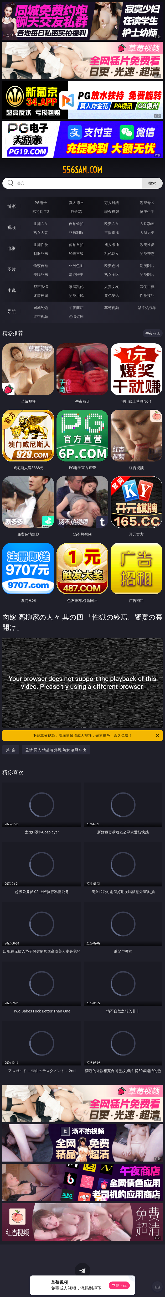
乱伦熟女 (111, 253)
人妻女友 (111, 286)
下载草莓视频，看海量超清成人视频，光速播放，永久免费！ (96, 735)
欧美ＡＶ (111, 223)
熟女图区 (111, 274)
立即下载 (119, 1285)
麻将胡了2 (40, 211)
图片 (11, 269)
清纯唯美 (76, 274)
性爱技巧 (147, 295)
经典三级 (76, 253)
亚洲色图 (76, 265)
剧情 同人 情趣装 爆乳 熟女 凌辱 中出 (55, 749)
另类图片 (147, 274)
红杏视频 (40, 316)
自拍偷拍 (76, 223)
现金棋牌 (111, 211)
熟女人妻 (40, 232)
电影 (11, 248)
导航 (11, 311)
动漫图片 (147, 265)
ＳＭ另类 (147, 232)
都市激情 (40, 286)
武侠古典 (147, 286)
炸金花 (76, 211)
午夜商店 (76, 307)
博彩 (11, 206)
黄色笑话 (111, 295)
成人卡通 (111, 244)
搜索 (152, 183)
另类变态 (147, 253)
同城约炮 (40, 307)
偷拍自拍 (76, 244)
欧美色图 (111, 265)
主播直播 (111, 232)
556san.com (82, 170)
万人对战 (111, 202)
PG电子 (41, 202)
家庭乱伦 (76, 286)
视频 (11, 227)
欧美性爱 (147, 244)
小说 (11, 290)
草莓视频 (111, 307)
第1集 (11, 749)
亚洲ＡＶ (40, 223)
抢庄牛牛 (147, 211)
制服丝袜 (40, 253)
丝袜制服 (76, 232)
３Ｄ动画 (147, 223)
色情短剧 (76, 316)
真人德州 (76, 202)
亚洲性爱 (40, 244)
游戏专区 (147, 202)
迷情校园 (40, 295)
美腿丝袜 (40, 274)
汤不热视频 (147, 307)
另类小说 (76, 295)
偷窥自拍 (40, 265)
